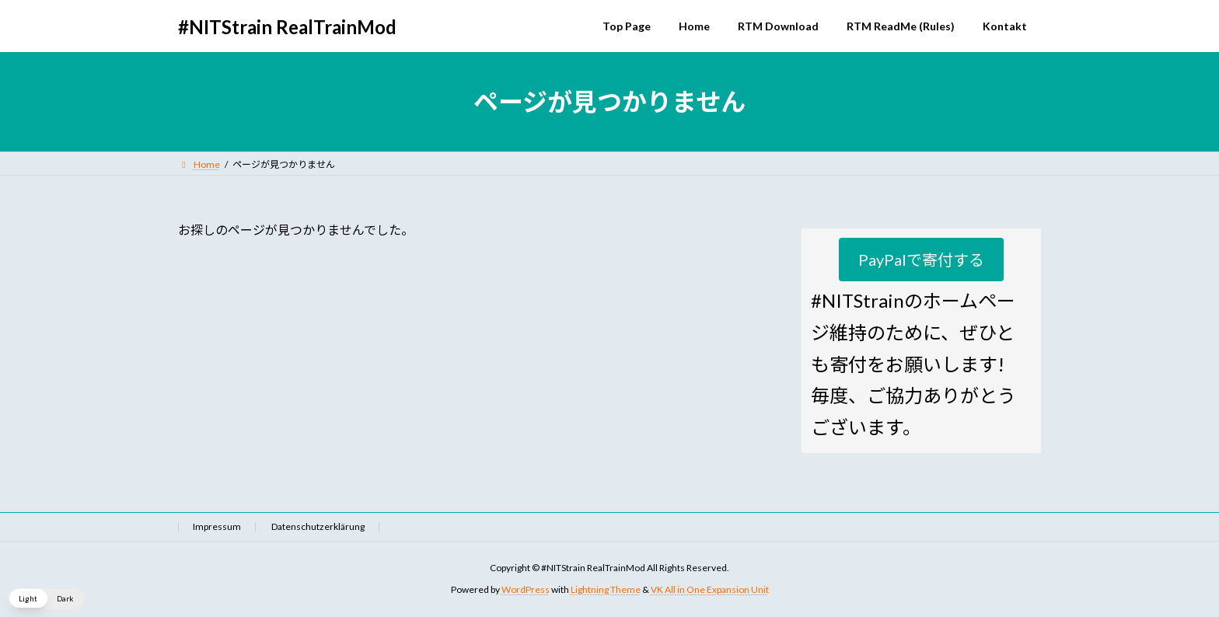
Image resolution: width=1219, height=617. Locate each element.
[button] (921, 259)
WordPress (525, 590)
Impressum (217, 526)
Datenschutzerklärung (318, 526)
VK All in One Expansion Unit (710, 590)
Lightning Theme (606, 590)
